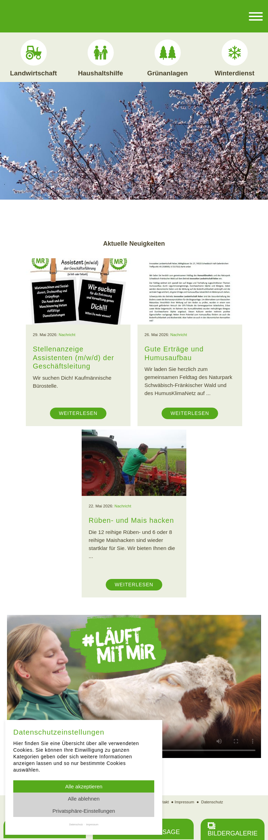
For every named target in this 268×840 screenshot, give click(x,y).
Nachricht (67, 334)
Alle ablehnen (84, 799)
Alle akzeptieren (84, 786)
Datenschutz (212, 802)
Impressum (184, 802)
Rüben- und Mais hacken (133, 520)
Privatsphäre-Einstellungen (83, 811)
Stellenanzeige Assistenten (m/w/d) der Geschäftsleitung (75, 357)
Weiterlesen (78, 413)
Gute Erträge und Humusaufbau (175, 352)
